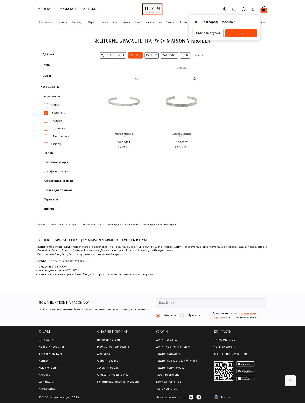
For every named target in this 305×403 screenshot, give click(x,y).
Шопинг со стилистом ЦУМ (173, 347)
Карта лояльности (168, 389)
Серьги (56, 104)
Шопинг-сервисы (167, 340)
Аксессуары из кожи (58, 180)
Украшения (52, 96)
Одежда (77, 22)
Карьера (44, 375)
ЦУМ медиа (46, 382)
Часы (170, 22)
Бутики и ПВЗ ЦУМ (50, 354)
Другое (49, 208)
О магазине (46, 340)
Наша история (48, 368)
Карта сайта (47, 389)
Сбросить (200, 55)
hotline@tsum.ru (224, 347)
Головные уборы (56, 162)
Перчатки (51, 199)
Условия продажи (108, 368)
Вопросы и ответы (109, 340)
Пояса (48, 152)
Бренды (61, 22)
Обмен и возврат (108, 361)
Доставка (103, 354)
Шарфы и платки (56, 171)
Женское (55, 225)
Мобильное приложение (113, 347)
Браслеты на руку (110, 225)
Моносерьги (60, 136)
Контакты (45, 361)
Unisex (56, 144)
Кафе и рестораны (168, 375)
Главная (41, 225)
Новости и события (51, 347)
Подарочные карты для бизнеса (176, 361)
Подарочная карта (168, 354)
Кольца (56, 120)
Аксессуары (121, 22)
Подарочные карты (148, 22)
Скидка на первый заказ (112, 375)
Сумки (104, 22)
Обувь (91, 22)
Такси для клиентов (168, 382)
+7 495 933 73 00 (224, 340)
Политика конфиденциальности (118, 382)
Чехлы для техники (58, 190)
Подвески (58, 128)
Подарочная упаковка (170, 368)
